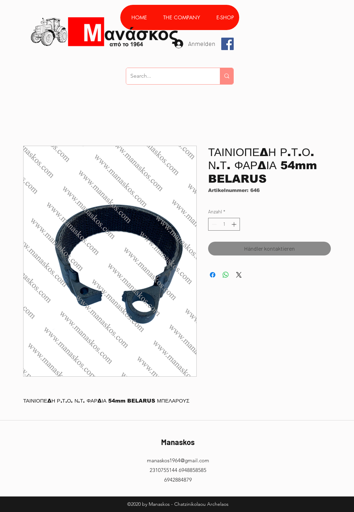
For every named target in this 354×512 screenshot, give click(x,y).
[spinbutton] (224, 224)
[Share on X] (239, 275)
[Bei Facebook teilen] (212, 275)
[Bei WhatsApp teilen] (226, 275)
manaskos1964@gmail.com (178, 460)
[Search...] (167, 76)
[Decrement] (213, 224)
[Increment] (234, 224)
